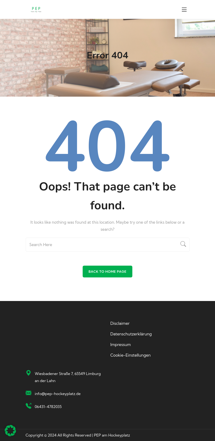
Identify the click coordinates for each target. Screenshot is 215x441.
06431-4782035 (48, 406)
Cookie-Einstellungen (130, 355)
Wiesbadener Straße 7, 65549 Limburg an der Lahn (68, 377)
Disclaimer (120, 323)
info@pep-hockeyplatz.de (58, 393)
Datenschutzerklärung (131, 333)
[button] (10, 430)
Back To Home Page (107, 271)
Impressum (120, 344)
